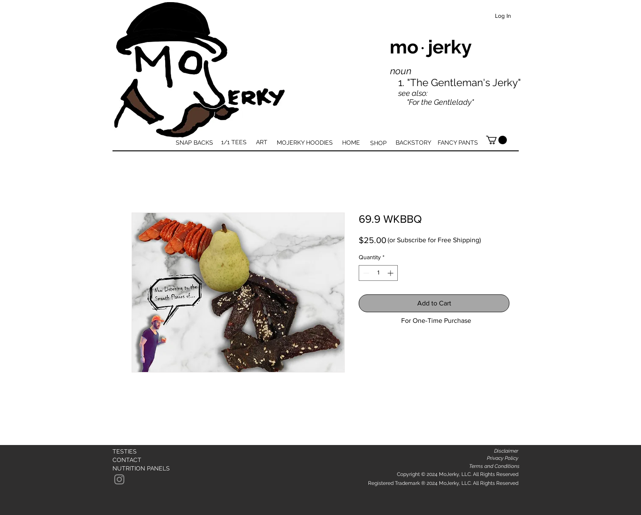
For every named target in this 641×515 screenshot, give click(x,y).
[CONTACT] (128, 460)
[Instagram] (119, 479)
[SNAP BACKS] (194, 143)
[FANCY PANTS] (458, 142)
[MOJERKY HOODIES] (304, 142)
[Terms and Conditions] (494, 466)
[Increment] (391, 273)
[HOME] (351, 142)
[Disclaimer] (506, 451)
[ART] (261, 142)
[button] (496, 140)
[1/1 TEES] (234, 142)
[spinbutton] (378, 273)
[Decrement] (365, 273)
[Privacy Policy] (503, 458)
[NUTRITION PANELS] (141, 468)
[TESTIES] (137, 452)
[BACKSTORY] (413, 143)
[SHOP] (378, 143)
